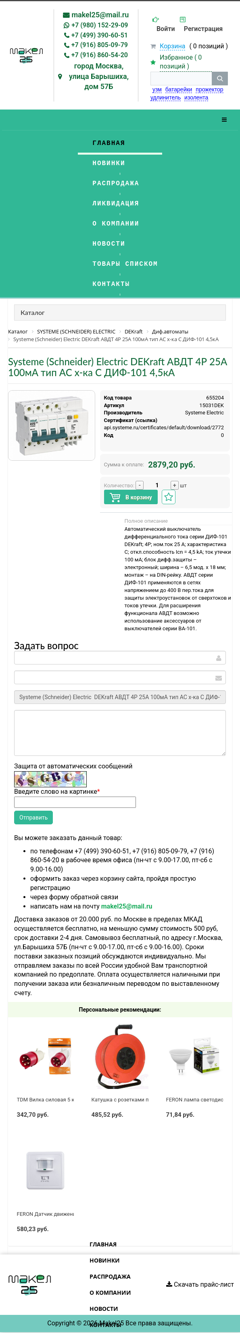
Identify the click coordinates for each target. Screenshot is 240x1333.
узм (157, 89)
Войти (166, 29)
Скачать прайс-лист (200, 1284)
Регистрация (203, 29)
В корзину (131, 497)
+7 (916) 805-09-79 (99, 45)
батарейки (178, 89)
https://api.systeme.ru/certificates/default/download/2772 (155, 427)
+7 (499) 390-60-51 (99, 35)
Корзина (172, 46)
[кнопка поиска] (220, 78)
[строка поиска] (181, 78)
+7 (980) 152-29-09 (99, 25)
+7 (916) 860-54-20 (99, 55)
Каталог (33, 312)
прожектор (209, 89)
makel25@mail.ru (100, 14)
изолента (196, 97)
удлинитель (165, 97)
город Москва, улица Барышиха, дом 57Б (99, 76)
